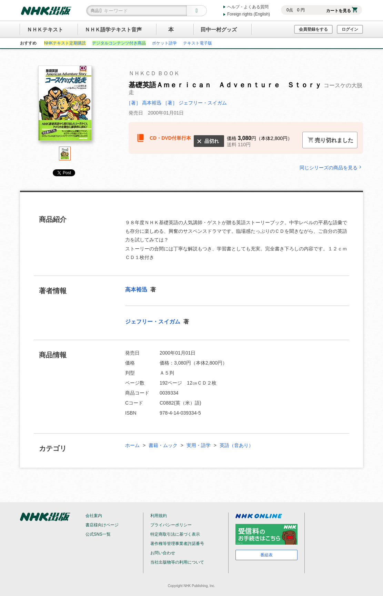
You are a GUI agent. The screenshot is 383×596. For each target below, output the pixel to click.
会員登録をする (313, 29)
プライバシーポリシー (171, 525)
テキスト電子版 (197, 43)
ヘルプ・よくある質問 (248, 6)
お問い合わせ (162, 552)
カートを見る (341, 10)
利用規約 (158, 515)
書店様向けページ (102, 525)
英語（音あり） (236, 445)
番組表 (266, 555)
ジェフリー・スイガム (153, 322)
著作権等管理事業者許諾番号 (177, 543)
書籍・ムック (163, 445)
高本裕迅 (137, 289)
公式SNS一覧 (98, 534)
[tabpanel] (65, 106)
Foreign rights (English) (248, 14)
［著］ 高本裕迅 (144, 103)
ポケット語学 (164, 43)
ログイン (350, 29)
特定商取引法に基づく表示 (175, 534)
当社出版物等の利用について (177, 562)
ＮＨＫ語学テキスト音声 (113, 29)
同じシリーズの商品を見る (331, 167)
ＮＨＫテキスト (45, 29)
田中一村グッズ (219, 29)
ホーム (132, 445)
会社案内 (93, 515)
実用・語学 (199, 445)
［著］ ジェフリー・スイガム (195, 103)
